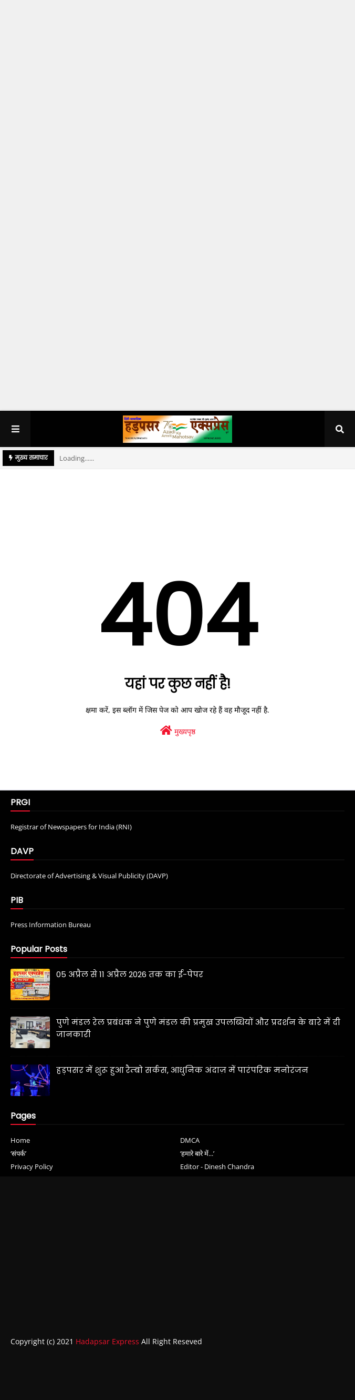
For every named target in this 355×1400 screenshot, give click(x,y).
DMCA (190, 1140)
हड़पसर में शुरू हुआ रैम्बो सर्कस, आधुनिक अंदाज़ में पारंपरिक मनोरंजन (182, 1070)
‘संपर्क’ (18, 1153)
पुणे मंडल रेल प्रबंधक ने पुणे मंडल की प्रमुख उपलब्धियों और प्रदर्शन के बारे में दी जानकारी (198, 1028)
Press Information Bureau (51, 924)
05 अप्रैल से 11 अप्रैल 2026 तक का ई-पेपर (129, 974)
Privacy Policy (32, 1166)
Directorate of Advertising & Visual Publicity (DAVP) (89, 875)
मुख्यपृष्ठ (177, 730)
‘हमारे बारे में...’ (197, 1153)
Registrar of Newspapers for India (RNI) (71, 826)
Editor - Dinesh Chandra (217, 1166)
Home (20, 1140)
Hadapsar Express (107, 1341)
